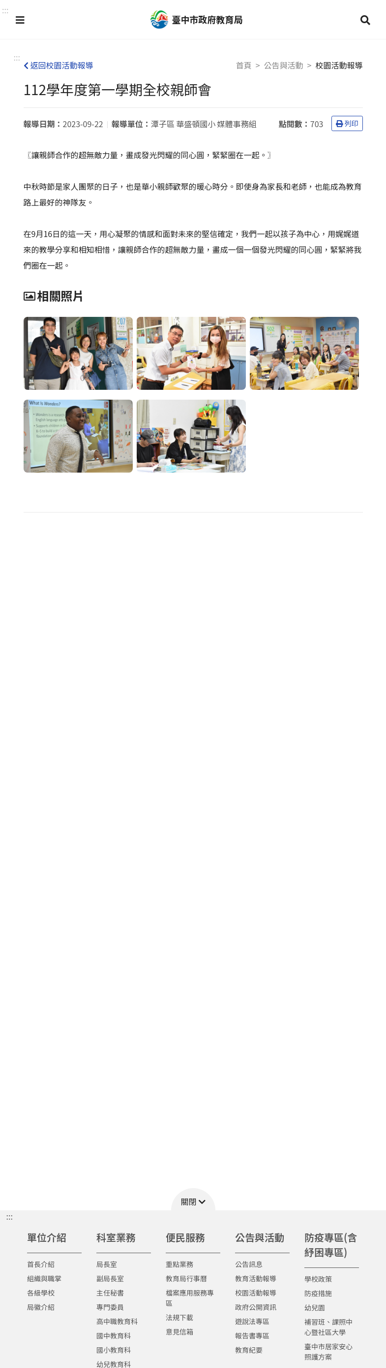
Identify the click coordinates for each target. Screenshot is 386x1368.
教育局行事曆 (186, 1278)
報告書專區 (252, 1335)
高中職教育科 (117, 1321)
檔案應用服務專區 (190, 1298)
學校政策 (318, 1279)
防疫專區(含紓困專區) (330, 1244)
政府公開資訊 (255, 1307)
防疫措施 (318, 1293)
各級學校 (41, 1293)
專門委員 (110, 1307)
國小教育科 (113, 1350)
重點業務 (179, 1264)
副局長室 (110, 1278)
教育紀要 (249, 1350)
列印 (347, 123)
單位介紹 (46, 1237)
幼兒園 (314, 1307)
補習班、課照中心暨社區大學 (328, 1327)
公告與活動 (283, 65)
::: (17, 57)
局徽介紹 (41, 1307)
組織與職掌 (44, 1278)
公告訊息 (249, 1264)
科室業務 (116, 1237)
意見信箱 (179, 1331)
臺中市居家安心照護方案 (328, 1351)
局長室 (106, 1264)
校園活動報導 (255, 1293)
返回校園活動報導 (58, 65)
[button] (20, 19)
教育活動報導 (255, 1278)
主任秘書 (110, 1293)
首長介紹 (41, 1264)
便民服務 (185, 1237)
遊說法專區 (252, 1321)
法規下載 (179, 1317)
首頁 (244, 65)
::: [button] (5, 10)
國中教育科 (113, 1335)
